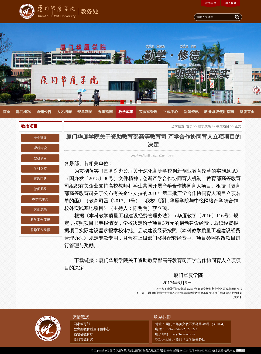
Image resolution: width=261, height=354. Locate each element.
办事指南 (105, 112)
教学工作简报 (40, 219)
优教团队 (40, 178)
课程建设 (40, 148)
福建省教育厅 (83, 334)
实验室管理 (148, 112)
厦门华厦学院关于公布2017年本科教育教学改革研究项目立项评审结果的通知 (194, 293)
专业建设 (40, 138)
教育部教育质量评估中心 (92, 329)
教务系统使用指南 (219, 112)
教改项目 (40, 158)
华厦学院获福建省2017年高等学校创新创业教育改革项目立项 (204, 288)
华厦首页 (247, 112)
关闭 (237, 297)
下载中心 (170, 112)
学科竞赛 (40, 168)
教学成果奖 (40, 199)
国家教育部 (82, 324)
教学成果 (125, 112)
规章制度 (84, 112)
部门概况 (23, 112)
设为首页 (210, 3)
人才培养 (64, 112)
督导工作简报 (40, 230)
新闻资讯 (191, 112)
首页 (6, 112)
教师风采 (40, 189)
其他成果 (40, 209)
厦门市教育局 (83, 339)
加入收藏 (230, 3)
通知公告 (43, 112)
